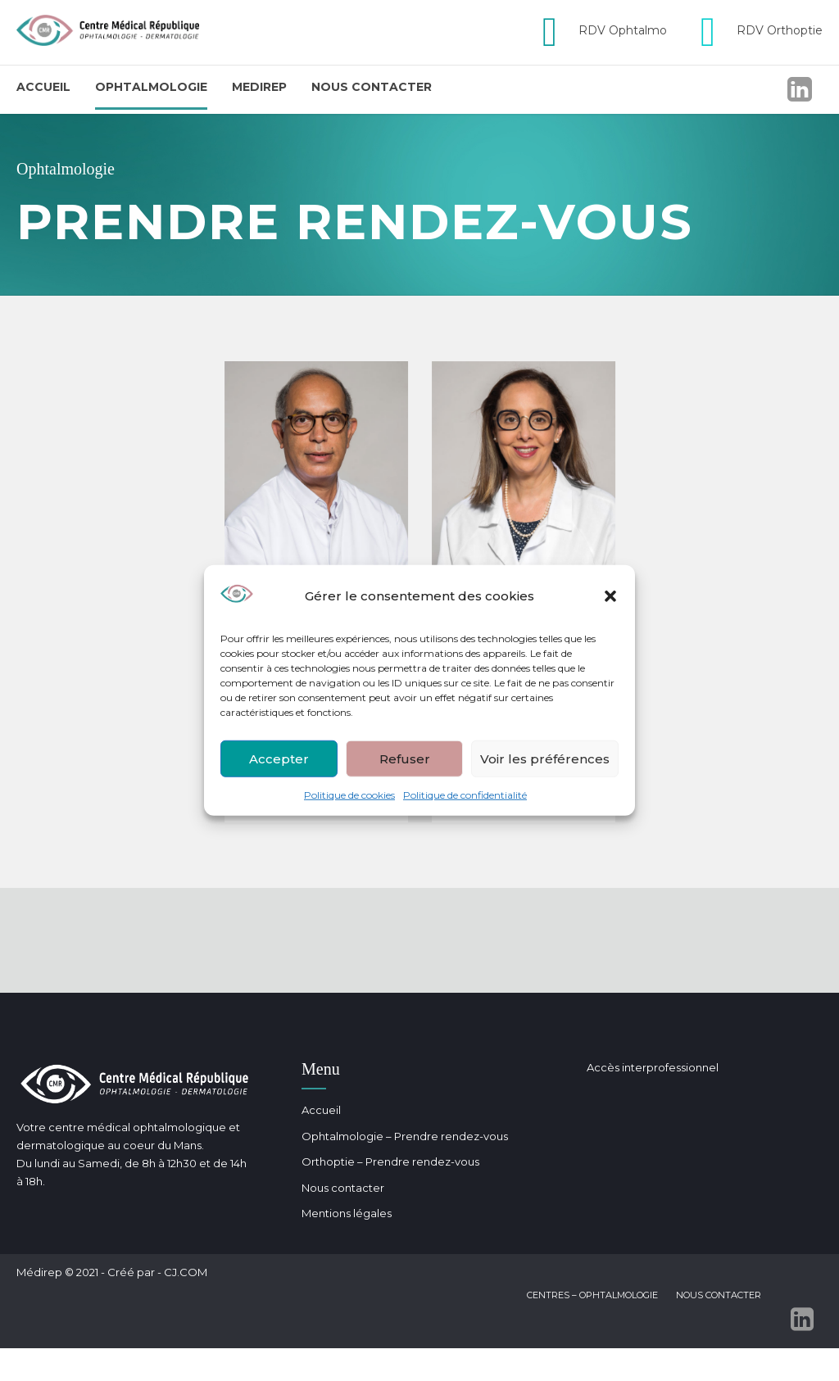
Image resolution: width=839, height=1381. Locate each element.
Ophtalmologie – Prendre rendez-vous (405, 1136)
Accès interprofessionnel (653, 1067)
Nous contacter (371, 86)
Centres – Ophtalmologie (592, 1295)
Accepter (279, 758)
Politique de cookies (349, 795)
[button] (610, 596)
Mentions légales (347, 1213)
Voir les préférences (545, 758)
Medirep (259, 86)
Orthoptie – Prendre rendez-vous (390, 1161)
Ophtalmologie (151, 86)
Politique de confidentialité (465, 795)
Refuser (404, 758)
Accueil (43, 86)
